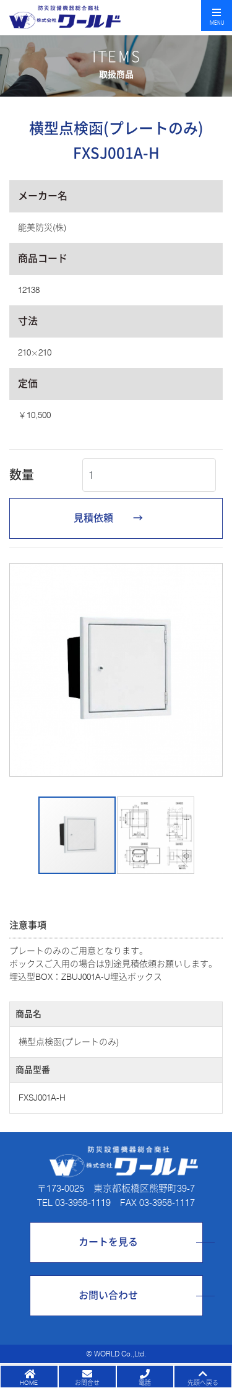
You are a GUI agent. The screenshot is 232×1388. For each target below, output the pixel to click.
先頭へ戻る (202, 1382)
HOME (29, 1382)
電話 (145, 1382)
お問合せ (87, 1382)
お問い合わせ (108, 1295)
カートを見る (108, 1242)
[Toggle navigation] (216, 15)
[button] (20, 670)
